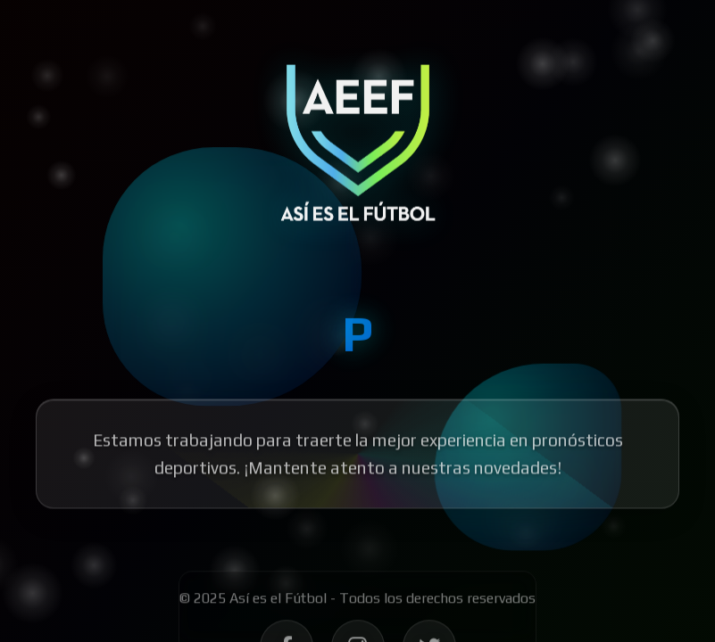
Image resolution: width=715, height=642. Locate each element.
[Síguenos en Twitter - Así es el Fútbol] (429, 594)
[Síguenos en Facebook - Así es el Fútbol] (286, 594)
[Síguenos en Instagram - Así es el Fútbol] (358, 594)
